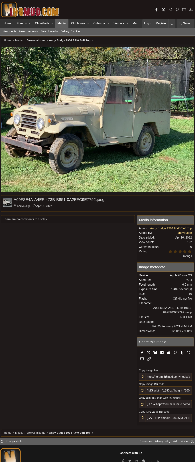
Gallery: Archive (70, 31)
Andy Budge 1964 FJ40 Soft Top (169, 231)
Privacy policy (158, 446)
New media (9, 31)
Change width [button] (17, 446)
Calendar (99, 23)
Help (172, 446)
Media (61, 23)
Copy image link (148, 374)
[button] (29, 23)
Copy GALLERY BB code (153, 414)
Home (7, 23)
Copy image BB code (151, 387)
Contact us (140, 446)
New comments (28, 31)
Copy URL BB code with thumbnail (159, 401)
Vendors (118, 23)
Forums (22, 23)
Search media (49, 31)
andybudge (25, 205)
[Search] (185, 23)
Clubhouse (78, 23)
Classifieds (42, 23)
